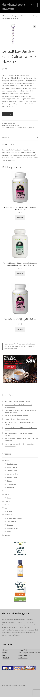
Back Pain (10, 511)
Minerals (9, 532)
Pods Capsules (11, 484)
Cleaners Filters (12, 467)
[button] (34, 26)
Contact (6, 658)
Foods (9, 498)
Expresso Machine (12, 474)
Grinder (9, 481)
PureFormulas (9, 515)
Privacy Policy (23, 650)
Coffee (6, 460)
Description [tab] (6, 138)
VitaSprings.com (14, 16)
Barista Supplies (12, 464)
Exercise (25, 128)
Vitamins (7, 535)
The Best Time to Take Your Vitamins (16, 419)
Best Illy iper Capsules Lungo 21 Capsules (17, 401)
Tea (8, 504)
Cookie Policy (23, 658)
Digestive (10, 525)
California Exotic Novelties (14, 128)
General (7, 491)
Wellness (32, 128)
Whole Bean (10, 487)
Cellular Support (12, 521)
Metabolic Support (13, 528)
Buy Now (8, 114)
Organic (7, 501)
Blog (5, 653)
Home (6, 16)
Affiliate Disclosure (24, 655)
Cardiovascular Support (14, 518)
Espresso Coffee (12, 470)
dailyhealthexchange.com (13, 6)
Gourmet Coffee (12, 477)
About (5, 655)
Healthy (7, 494)
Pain (6, 508)
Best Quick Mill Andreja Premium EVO (16, 416)
